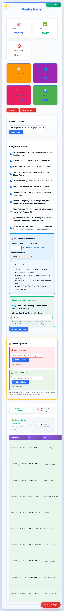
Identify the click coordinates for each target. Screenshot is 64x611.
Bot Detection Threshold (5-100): (25, 244)
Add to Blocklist (20, 360)
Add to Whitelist (20, 382)
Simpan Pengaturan (19, 329)
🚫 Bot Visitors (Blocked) (43, 410)
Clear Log (12, 110)
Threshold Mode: (18, 253)
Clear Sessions (28, 110)
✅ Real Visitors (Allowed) (21, 409)
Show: (32, 425)
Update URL (16, 132)
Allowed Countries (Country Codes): (27, 313)
